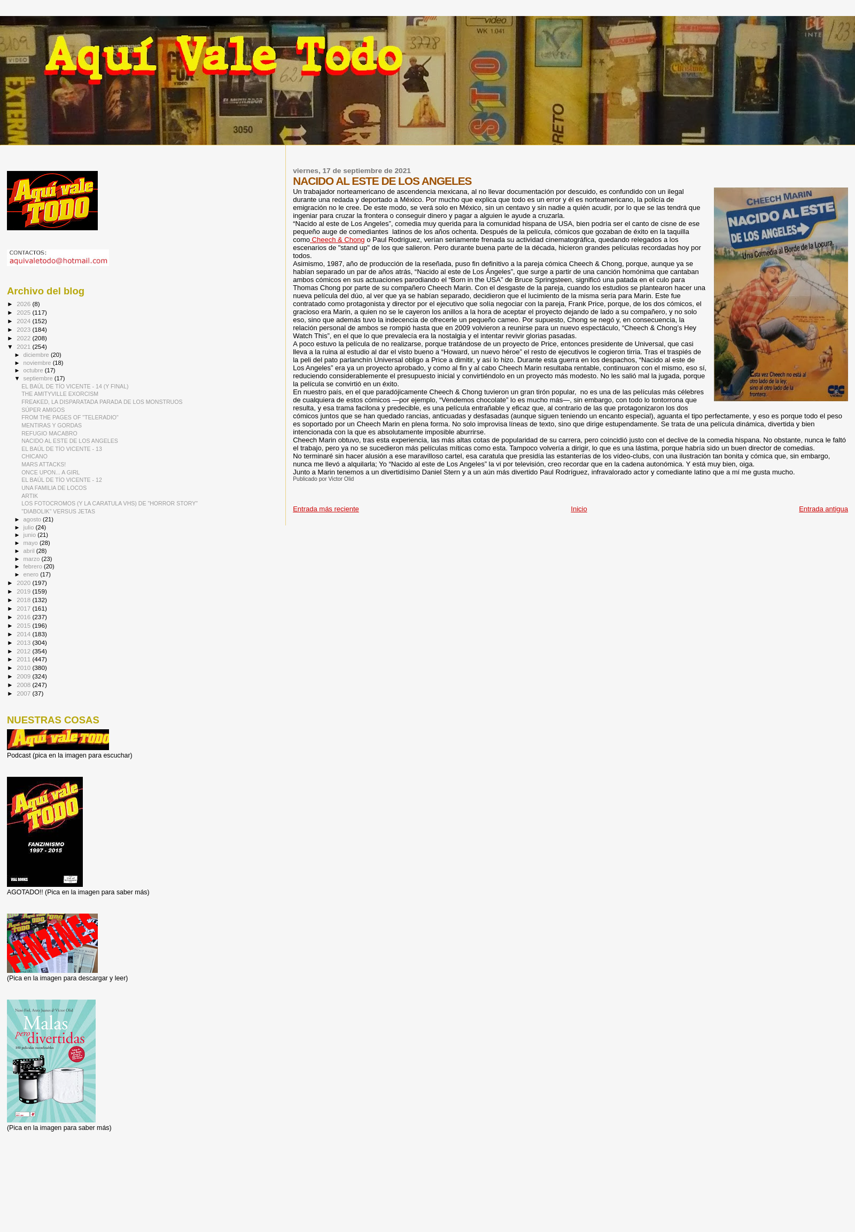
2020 (24, 582)
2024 (24, 320)
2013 (24, 642)
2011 (24, 659)
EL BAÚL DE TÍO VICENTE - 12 (61, 480)
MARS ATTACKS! (43, 464)
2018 (24, 599)
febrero (34, 566)
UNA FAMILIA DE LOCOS (54, 488)
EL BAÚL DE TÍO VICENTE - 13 (61, 449)
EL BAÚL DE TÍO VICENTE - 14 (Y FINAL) (74, 386)
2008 (24, 684)
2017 (24, 608)
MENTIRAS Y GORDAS (51, 425)
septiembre (39, 378)
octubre (34, 370)
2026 (24, 303)
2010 (24, 667)
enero (32, 574)
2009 (24, 676)
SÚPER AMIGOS (43, 410)
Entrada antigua (823, 509)
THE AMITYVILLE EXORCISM (59, 394)
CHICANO (34, 456)
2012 (24, 651)
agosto (33, 519)
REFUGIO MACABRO (49, 433)
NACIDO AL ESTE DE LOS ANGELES (69, 441)
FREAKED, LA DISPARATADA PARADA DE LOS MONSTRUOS (101, 402)
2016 (24, 616)
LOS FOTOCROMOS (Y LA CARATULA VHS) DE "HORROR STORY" (109, 503)
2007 (24, 693)
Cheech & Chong (337, 240)
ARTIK (29, 496)
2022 (24, 337)
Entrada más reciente (326, 509)
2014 (24, 633)
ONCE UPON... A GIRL (50, 472)
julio (30, 527)
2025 (24, 312)
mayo (32, 543)
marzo (33, 559)
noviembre (38, 363)
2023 (24, 329)
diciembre (37, 355)
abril (30, 551)
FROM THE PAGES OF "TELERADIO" (70, 417)
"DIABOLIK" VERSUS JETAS (58, 511)
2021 (24, 346)
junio (31, 535)
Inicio (579, 509)
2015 (24, 625)
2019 (24, 591)
